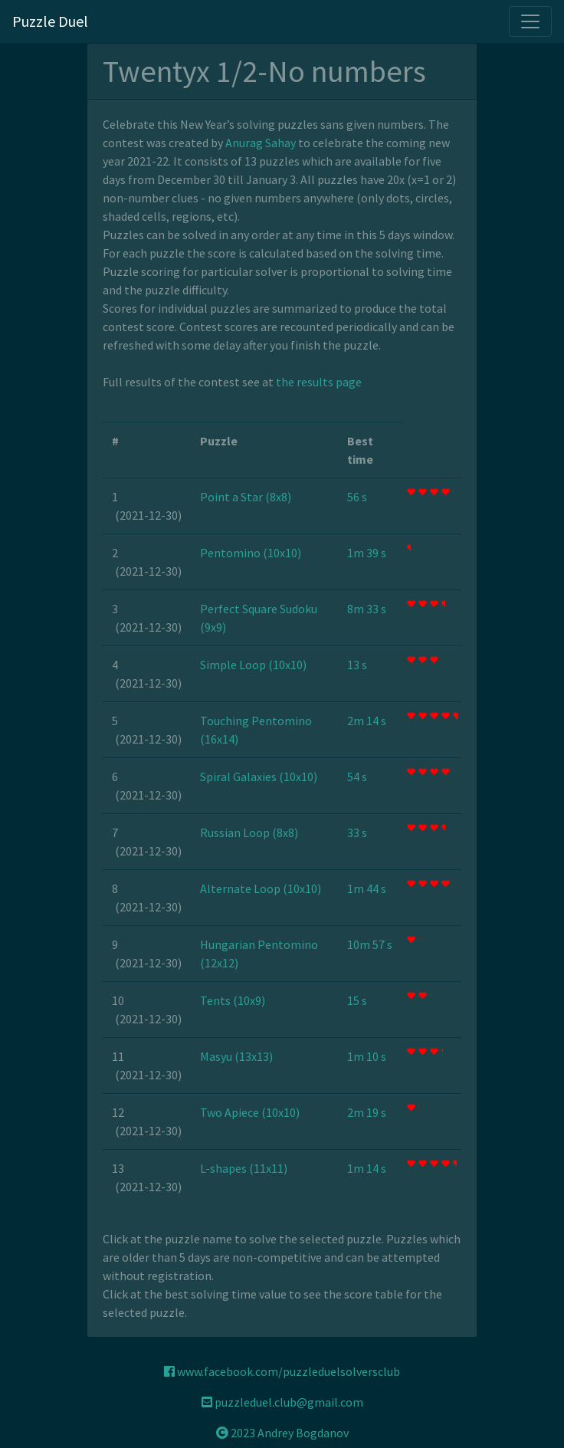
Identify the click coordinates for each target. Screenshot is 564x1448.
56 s (357, 496)
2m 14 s (366, 720)
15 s (357, 1000)
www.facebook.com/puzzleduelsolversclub (282, 1371)
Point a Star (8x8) (245, 496)
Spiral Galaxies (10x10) (258, 776)
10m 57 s (369, 944)
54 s (357, 776)
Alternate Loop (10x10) (260, 888)
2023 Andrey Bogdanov (282, 1432)
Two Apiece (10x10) (250, 1112)
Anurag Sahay (260, 142)
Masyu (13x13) (236, 1056)
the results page (319, 381)
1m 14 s (366, 1168)
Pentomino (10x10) (250, 552)
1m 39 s (366, 552)
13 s (357, 664)
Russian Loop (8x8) (249, 832)
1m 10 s (366, 1056)
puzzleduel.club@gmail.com (282, 1402)
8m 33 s (366, 608)
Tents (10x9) (232, 1000)
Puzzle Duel (50, 21)
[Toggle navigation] (530, 21)
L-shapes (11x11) (243, 1168)
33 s (357, 832)
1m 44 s (366, 888)
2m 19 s (366, 1112)
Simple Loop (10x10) (253, 664)
